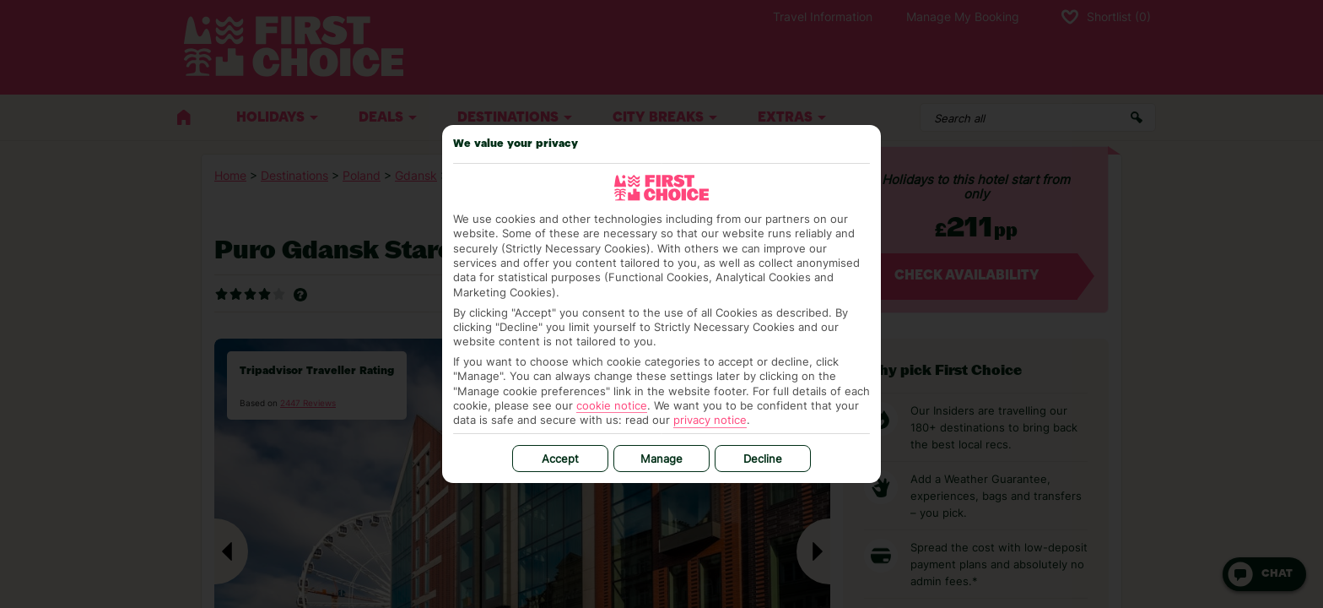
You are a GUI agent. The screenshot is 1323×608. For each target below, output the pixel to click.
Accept (560, 458)
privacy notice (710, 419)
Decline (762, 458)
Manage (661, 458)
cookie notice (611, 405)
